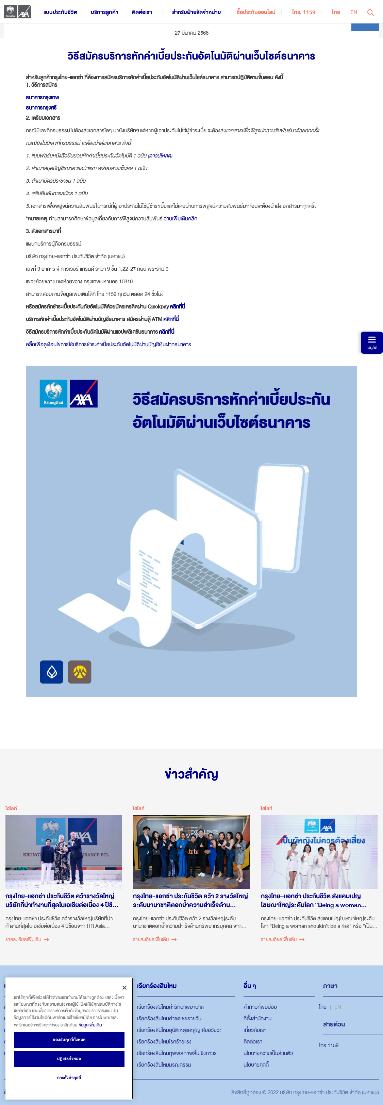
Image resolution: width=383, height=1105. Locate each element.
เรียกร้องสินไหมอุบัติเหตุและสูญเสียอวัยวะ (179, 1030)
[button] (370, 11)
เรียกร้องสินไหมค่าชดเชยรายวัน (169, 1018)
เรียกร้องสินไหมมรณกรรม (164, 1064)
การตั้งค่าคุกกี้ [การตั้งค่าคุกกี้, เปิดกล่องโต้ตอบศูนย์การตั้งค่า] (69, 1078)
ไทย (336, 12)
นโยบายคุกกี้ (256, 1064)
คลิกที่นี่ (177, 306)
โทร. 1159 (303, 12)
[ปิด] (124, 987)
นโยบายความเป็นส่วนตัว (268, 1053)
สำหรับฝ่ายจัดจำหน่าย (196, 12)
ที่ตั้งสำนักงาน (257, 1018)
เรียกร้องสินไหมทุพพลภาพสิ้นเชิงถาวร (177, 1053)
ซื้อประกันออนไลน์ (256, 12)
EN (353, 12)
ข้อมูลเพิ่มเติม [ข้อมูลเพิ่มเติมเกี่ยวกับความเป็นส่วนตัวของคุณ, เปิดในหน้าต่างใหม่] (90, 1025)
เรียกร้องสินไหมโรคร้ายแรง (164, 1041)
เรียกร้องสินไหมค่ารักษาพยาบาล (170, 1007)
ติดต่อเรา (253, 1041)
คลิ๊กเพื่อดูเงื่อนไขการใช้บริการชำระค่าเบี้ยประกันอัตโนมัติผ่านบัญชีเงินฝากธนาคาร (108, 344)
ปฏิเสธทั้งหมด (69, 1059)
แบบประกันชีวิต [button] (60, 12)
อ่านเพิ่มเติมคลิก (180, 218)
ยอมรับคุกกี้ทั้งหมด (69, 1040)
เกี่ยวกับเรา (255, 1030)
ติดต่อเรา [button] (142, 12)
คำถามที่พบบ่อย (260, 1007)
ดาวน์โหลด (160, 155)
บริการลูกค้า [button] (104, 12)
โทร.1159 (328, 1045)
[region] (69, 1038)
